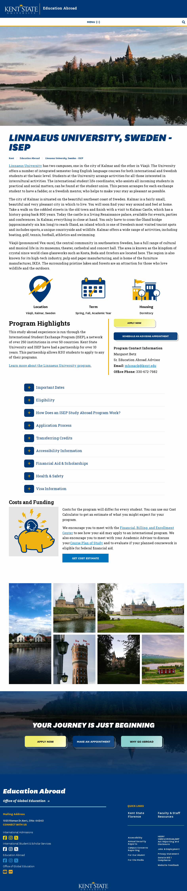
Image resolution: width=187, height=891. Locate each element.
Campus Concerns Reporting (138, 849)
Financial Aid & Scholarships (62, 463)
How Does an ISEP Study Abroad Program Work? (78, 412)
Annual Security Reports (137, 843)
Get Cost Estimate (85, 558)
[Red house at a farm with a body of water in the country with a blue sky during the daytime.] (163, 659)
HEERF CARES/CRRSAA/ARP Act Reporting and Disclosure (169, 840)
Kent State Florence (136, 815)
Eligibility (45, 400)
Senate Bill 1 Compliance (165, 859)
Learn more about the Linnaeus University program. (50, 365)
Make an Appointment (93, 741)
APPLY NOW (134, 323)
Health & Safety (50, 476)
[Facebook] (6, 838)
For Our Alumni (136, 855)
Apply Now (45, 741)
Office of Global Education (24, 800)
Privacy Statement (168, 853)
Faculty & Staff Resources (169, 815)
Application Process (54, 425)
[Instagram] (11, 838)
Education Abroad (60, 8)
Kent (11, 158)
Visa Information (51, 488)
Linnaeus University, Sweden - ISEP (64, 158)
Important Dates (50, 387)
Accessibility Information (59, 450)
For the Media (136, 860)
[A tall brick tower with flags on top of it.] (74, 659)
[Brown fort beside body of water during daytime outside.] (74, 608)
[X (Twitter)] (17, 838)
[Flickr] (11, 872)
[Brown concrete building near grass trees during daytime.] (118, 659)
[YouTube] (6, 872)
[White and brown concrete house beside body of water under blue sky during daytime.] (30, 633)
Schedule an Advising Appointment (145, 336)
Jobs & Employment (169, 849)
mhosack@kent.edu (140, 366)
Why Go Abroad (142, 741)
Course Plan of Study (86, 543)
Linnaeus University (25, 166)
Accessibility (135, 837)
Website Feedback (168, 865)
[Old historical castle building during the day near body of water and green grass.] (140, 608)
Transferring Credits (54, 438)
